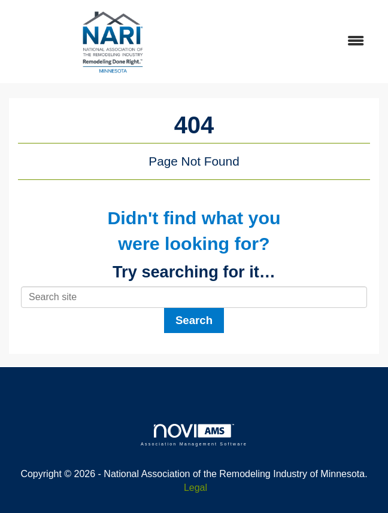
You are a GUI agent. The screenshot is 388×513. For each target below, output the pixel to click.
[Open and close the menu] (296, 41)
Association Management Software (194, 435)
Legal (195, 488)
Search (194, 320)
